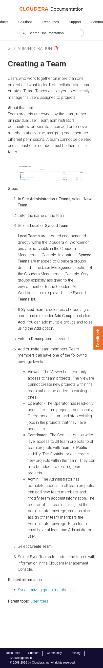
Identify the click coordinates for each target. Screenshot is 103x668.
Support (75, 22)
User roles (39, 601)
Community (54, 653)
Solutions (25, 22)
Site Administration (30, 48)
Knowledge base (21, 658)
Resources (50, 22)
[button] (51, 173)
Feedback (98, 338)
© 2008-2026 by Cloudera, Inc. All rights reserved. (43, 662)
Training (75, 653)
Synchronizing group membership (47, 589)
